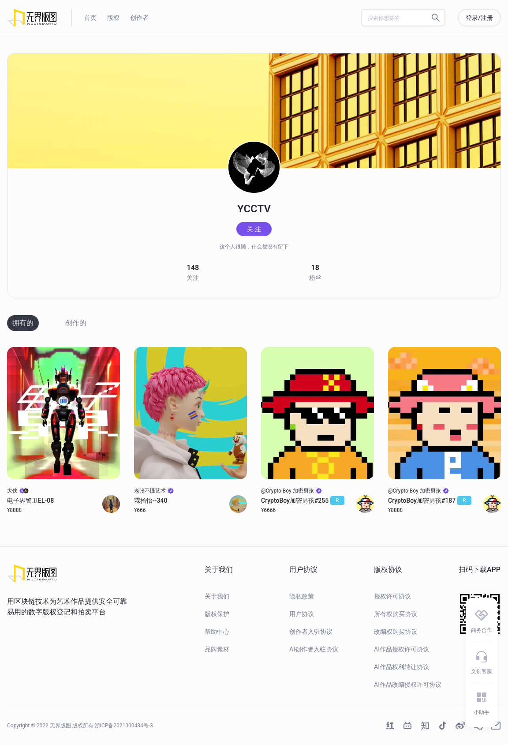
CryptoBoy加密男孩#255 (302, 500)
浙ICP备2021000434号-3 (124, 725)
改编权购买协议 (395, 631)
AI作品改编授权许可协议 (407, 684)
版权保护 (217, 613)
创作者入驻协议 (310, 631)
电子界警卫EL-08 (30, 500)
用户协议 (301, 613)
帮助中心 (217, 631)
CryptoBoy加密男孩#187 (429, 500)
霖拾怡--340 (150, 500)
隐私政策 (301, 596)
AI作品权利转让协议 (401, 666)
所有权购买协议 (395, 613)
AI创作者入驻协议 (313, 649)
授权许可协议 (392, 596)
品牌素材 (217, 649)
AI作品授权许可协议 (401, 649)
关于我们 (217, 596)
